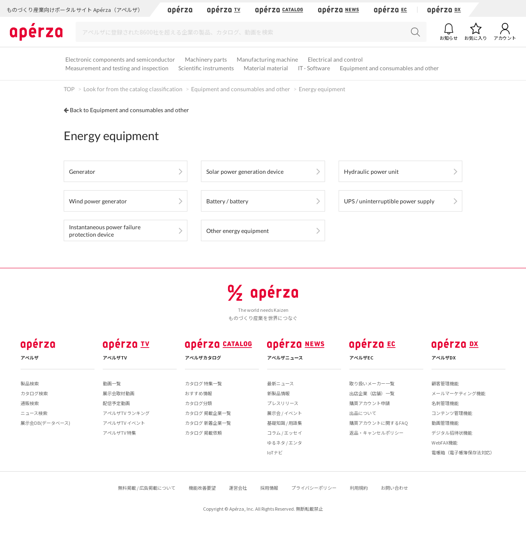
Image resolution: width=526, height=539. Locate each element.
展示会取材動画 (118, 393)
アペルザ (30, 357)
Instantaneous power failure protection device (105, 230)
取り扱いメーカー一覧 (371, 383)
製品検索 (30, 383)
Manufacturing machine (267, 59)
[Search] (251, 32)
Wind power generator (98, 201)
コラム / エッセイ (284, 432)
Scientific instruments (206, 67)
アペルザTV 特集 (119, 432)
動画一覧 (112, 383)
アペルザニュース (285, 357)
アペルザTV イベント (124, 422)
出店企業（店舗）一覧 (371, 393)
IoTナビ (275, 452)
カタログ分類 (198, 403)
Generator (82, 171)
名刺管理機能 (445, 403)
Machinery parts (206, 59)
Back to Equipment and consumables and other (129, 109)
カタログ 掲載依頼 (203, 432)
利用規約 (359, 487)
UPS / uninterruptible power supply (389, 201)
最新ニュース (280, 383)
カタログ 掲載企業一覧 (208, 413)
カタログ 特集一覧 (203, 383)
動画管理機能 (445, 422)
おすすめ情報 (198, 393)
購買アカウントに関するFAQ (378, 422)
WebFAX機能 (444, 442)
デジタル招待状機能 (451, 432)
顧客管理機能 (445, 383)
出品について (362, 413)
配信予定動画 (116, 403)
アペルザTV (115, 357)
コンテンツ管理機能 (451, 413)
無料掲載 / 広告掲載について (146, 487)
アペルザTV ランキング (126, 413)
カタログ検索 (34, 393)
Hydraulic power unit (371, 171)
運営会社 (238, 487)
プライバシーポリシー (314, 487)
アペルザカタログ (203, 357)
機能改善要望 (202, 487)
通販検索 (30, 403)
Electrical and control (335, 59)
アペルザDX (443, 357)
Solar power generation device (245, 171)
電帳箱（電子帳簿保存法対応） (463, 452)
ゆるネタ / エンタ (284, 442)
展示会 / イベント (284, 413)
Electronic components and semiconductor (120, 59)
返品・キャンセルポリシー (376, 432)
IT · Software (314, 67)
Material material (266, 67)
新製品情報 (278, 393)
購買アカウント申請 (369, 403)
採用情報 (269, 487)
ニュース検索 (34, 413)
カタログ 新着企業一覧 (208, 422)
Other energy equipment (237, 230)
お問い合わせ (394, 487)
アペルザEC (361, 357)
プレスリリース (282, 403)
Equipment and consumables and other (389, 67)
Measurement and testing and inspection (116, 67)
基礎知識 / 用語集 (284, 422)
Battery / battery (227, 201)
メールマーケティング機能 (458, 393)
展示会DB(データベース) (45, 422)
